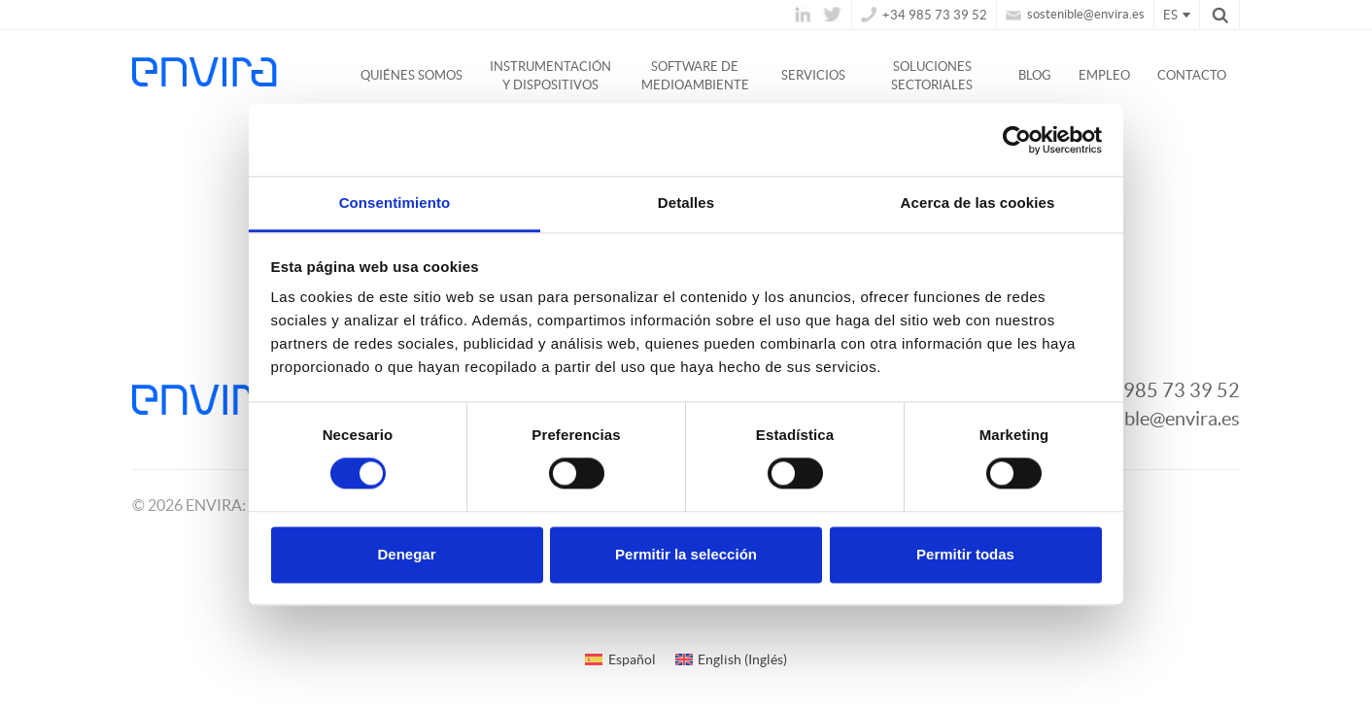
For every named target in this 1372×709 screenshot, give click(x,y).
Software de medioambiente (695, 75)
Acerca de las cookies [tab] (978, 202)
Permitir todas (965, 554)
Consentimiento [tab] (395, 202)
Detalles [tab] (686, 202)
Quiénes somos (411, 75)
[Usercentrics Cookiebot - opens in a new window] (1017, 139)
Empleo (1104, 75)
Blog (1034, 75)
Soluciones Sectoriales (932, 75)
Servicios (813, 75)
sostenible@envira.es (1075, 14)
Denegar (406, 554)
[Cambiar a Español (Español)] (620, 659)
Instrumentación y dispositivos (550, 75)
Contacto (1191, 75)
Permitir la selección (686, 554)
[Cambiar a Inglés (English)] (732, 659)
